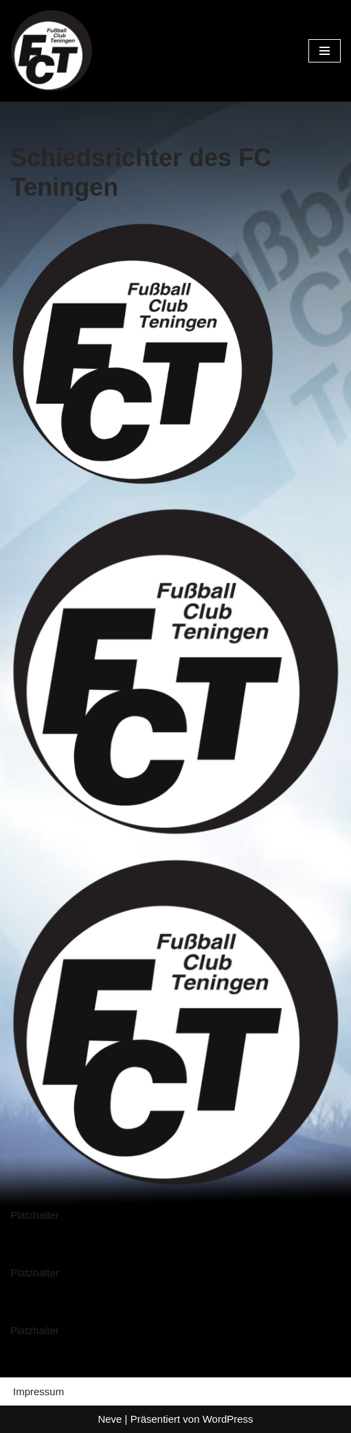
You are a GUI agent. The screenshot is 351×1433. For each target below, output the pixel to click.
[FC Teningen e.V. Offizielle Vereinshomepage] (51, 51)
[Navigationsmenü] (324, 50)
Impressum (38, 1391)
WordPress (228, 1419)
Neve (110, 1419)
